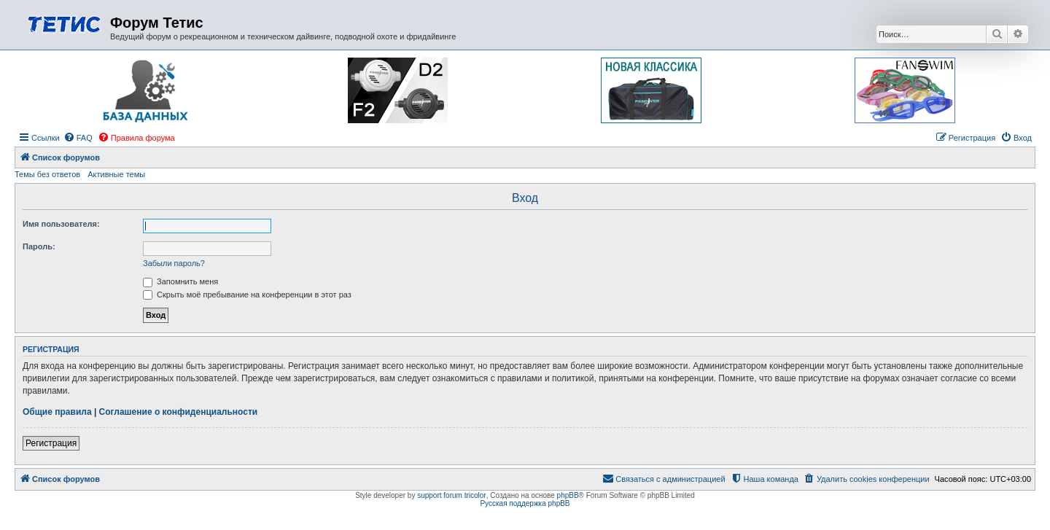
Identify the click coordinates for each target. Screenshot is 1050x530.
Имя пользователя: (61, 223)
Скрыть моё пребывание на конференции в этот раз (247, 294)
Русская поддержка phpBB (524, 503)
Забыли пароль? (174, 263)
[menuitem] (78, 138)
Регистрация (51, 443)
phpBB (568, 495)
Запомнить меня (180, 281)
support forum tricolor (451, 495)
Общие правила (57, 412)
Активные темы (116, 174)
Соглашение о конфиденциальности (178, 412)
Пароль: (39, 246)
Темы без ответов (47, 174)
